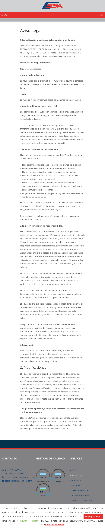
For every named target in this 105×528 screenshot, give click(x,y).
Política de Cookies (54, 524)
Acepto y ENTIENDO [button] (93, 516)
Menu (4, 14)
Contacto (76, 480)
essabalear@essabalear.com (18, 480)
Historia (76, 485)
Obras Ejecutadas (80, 495)
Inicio (74, 470)
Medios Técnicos (80, 490)
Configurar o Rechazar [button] (27, 520)
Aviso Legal (77, 475)
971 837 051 (11, 477)
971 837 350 (28, 477)
